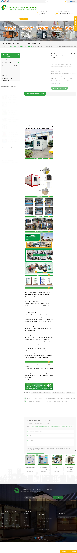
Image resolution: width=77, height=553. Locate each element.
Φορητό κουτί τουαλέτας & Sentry (9, 66)
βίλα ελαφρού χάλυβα (6, 72)
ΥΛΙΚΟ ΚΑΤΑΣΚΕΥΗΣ (7, 87)
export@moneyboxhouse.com (68, 13)
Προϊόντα (24, 19)
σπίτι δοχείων (5, 59)
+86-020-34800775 (46, 13)
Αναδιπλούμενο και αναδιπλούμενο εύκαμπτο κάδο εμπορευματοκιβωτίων (43, 468)
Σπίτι (3, 19)
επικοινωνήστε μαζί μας (52, 19)
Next (75, 450)
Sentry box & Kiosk (6, 69)
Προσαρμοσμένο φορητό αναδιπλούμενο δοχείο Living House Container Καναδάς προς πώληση (30, 468)
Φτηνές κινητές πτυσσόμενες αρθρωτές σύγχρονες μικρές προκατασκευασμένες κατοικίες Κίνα (70, 468)
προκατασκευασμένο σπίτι (8, 62)
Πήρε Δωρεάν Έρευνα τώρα (67, 551)
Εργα (31, 19)
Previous (72, 450)
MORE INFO (38, 19)
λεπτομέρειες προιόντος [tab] (35, 94)
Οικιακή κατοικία (5, 83)
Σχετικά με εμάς (12, 19)
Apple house (5, 75)
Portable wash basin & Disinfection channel (7, 79)
